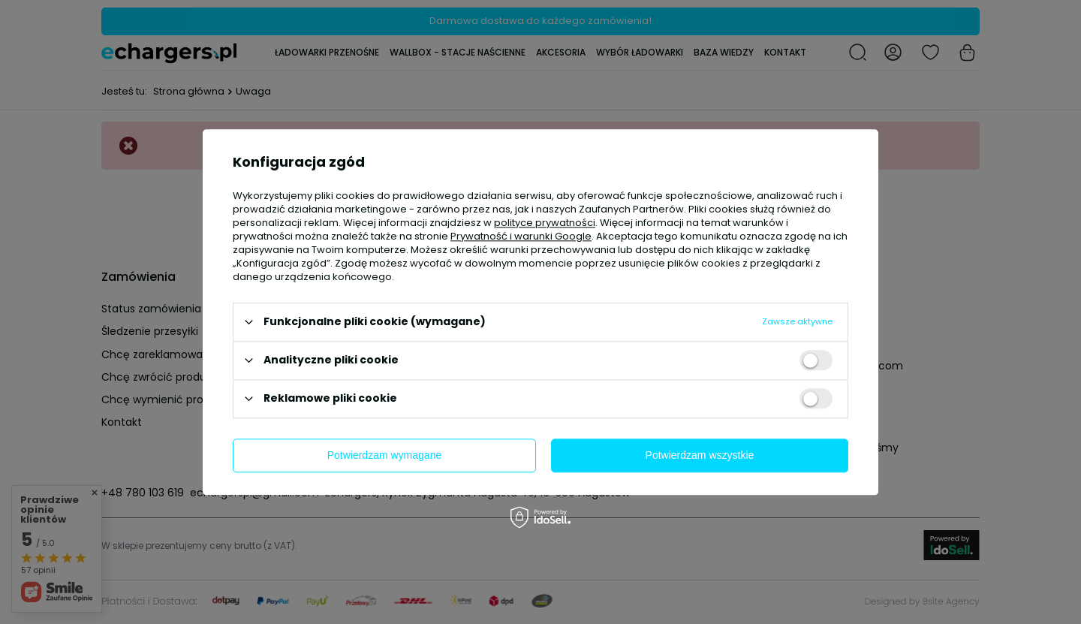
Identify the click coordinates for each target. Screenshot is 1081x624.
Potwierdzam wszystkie (700, 455)
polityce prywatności (544, 223)
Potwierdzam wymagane (384, 455)
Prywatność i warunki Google (521, 236)
